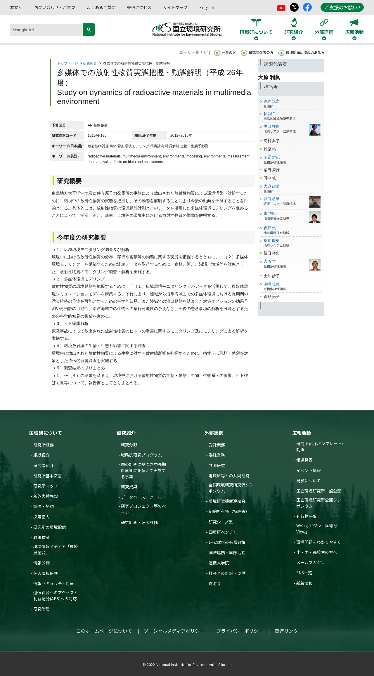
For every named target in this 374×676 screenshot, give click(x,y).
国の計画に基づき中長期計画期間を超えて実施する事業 (143, 470)
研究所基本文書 (47, 476)
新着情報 (304, 583)
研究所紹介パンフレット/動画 (319, 447)
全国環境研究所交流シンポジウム (231, 488)
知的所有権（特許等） (229, 511)
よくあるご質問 (101, 7)
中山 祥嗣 (272, 126)
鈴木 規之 (272, 101)
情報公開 (41, 563)
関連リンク (286, 630)
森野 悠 (270, 228)
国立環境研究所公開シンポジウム (318, 503)
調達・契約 (43, 506)
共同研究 (217, 465)
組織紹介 (41, 455)
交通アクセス (139, 7)
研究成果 (129, 487)
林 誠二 (270, 114)
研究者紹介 (43, 465)
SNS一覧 (304, 573)
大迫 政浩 (272, 186)
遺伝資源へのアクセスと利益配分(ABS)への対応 (55, 596)
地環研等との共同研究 (229, 476)
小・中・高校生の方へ (316, 552)
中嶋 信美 (272, 284)
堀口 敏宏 (272, 199)
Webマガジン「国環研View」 (316, 529)
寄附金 (215, 583)
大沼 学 (270, 261)
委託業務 (217, 455)
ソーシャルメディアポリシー (174, 630)
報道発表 (304, 460)
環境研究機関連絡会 (227, 501)
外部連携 (214, 432)
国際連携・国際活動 (227, 552)
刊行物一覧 (306, 516)
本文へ (16, 7)
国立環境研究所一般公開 (318, 491)
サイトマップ (175, 7)
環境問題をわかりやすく (318, 542)
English (206, 7)
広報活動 (301, 432)
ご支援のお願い (342, 7)
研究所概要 (43, 445)
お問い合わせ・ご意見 (54, 7)
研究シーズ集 (221, 522)
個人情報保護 (45, 573)
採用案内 (41, 517)
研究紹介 (90, 63)
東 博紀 (270, 213)
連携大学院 (219, 563)
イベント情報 (308, 470)
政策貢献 (41, 537)
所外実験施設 (45, 496)
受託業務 (217, 445)
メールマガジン (310, 562)
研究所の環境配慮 (49, 527)
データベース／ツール (141, 497)
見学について (308, 480)
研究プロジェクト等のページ (143, 509)
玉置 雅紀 (272, 157)
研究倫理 (41, 609)
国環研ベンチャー (225, 532)
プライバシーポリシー (239, 630)
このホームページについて (104, 630)
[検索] (48, 30)
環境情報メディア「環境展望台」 (55, 549)
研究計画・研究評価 (139, 522)
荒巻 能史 (272, 240)
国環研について (45, 432)
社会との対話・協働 (227, 573)
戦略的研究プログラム (141, 455)
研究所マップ (45, 486)
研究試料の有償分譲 (227, 542)
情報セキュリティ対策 (53, 583)
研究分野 (129, 445)
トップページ (67, 63)
